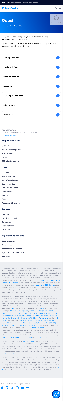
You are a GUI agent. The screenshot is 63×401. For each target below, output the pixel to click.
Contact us (6, 222)
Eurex (30, 337)
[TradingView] (27, 387)
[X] (12, 387)
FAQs (4, 199)
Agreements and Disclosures (44, 285)
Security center (8, 241)
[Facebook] (2, 387)
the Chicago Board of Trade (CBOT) (31, 320)
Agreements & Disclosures (13, 253)
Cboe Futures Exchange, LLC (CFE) (39, 328)
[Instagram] (17, 387)
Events (5, 195)
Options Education (10, 188)
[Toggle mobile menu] (60, 8)
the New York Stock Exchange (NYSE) (21, 318)
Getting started (8, 184)
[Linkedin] (7, 387)
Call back (6, 230)
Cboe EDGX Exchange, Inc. (22, 313)
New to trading (8, 176)
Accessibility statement (12, 249)
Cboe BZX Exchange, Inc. (38, 311)
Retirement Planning (11, 203)
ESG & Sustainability (10, 161)
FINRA (12, 308)
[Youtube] (22, 387)
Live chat (6, 214)
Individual (6, 2)
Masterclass (7, 192)
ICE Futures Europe (43, 337)
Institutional (16, 2)
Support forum (8, 226)
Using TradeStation (10, 180)
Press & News (7, 153)
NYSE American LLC (9, 316)
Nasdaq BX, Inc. (37, 316)
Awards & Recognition (11, 150)
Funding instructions (11, 218)
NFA (42, 308)
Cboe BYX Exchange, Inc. (19, 311)
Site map (6, 256)
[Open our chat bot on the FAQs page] (56, 394)
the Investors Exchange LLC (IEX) (45, 313)
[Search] (56, 8)
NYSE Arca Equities (24, 316)
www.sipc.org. (9, 353)
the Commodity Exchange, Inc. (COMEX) (41, 323)
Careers (5, 157)
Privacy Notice (8, 245)
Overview (6, 146)
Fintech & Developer (30, 2)
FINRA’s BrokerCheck (9, 135)
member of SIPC (28, 341)
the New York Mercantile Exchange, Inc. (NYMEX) (20, 325)
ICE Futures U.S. (42, 318)
